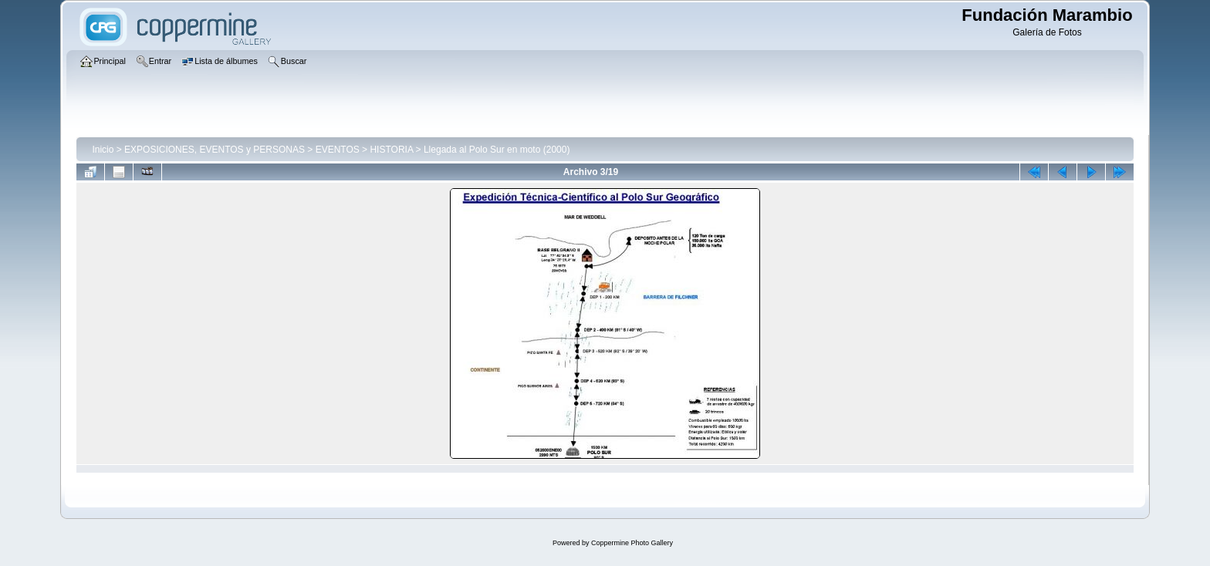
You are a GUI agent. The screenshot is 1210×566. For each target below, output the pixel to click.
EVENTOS (338, 149)
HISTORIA (391, 149)
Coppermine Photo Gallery (632, 543)
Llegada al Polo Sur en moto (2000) (497, 149)
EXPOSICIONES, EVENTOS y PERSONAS (214, 149)
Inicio (102, 149)
